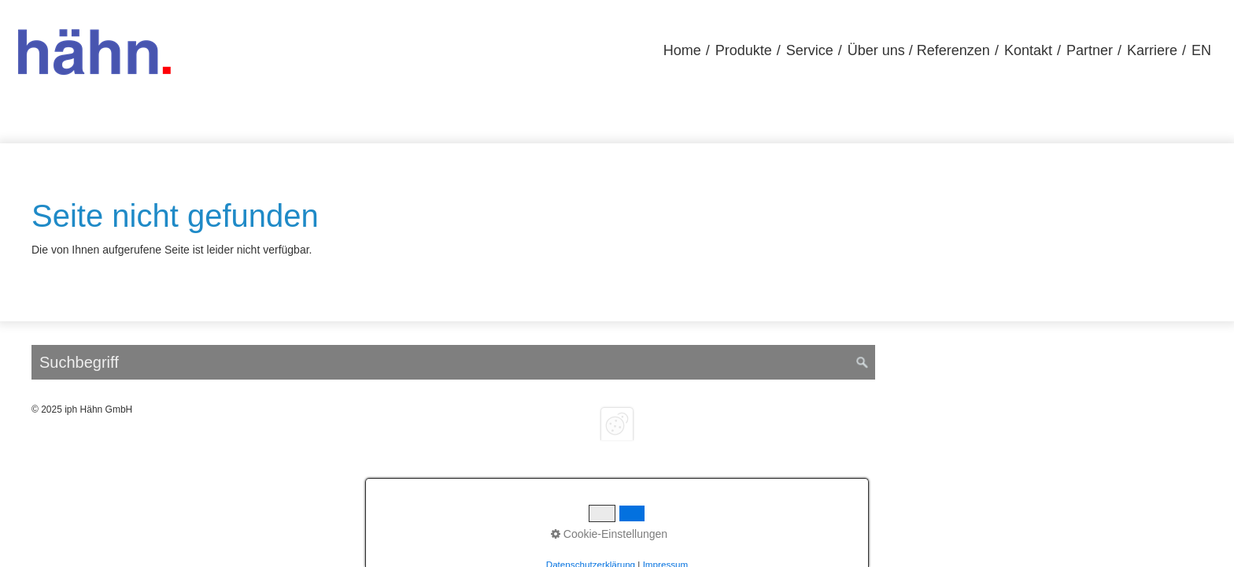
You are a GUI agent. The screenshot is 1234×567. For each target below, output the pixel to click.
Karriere (1152, 50)
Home (682, 50)
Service (809, 50)
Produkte (743, 50)
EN (1201, 50)
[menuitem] (682, 50)
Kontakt (1028, 50)
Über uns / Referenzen (919, 50)
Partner (1089, 50)
